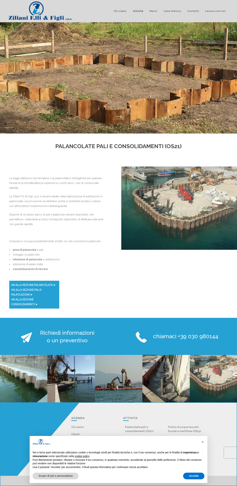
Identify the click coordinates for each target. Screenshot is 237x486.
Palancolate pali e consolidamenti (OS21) (139, 429)
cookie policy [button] (82, 456)
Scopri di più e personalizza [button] (56, 475)
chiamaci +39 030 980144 (185, 336)
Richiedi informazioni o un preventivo (67, 337)
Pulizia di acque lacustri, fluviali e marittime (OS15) (184, 429)
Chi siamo (77, 427)
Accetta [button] (193, 475)
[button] (203, 442)
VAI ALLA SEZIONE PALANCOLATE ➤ (33, 285)
